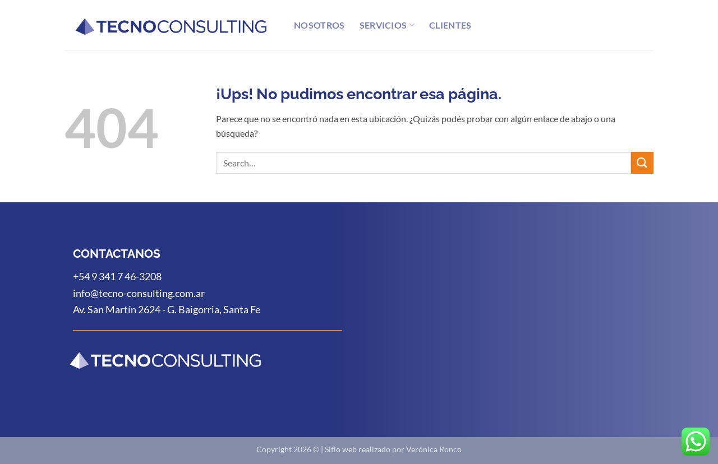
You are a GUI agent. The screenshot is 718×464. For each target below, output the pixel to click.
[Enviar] (642, 163)
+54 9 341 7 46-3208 (117, 276)
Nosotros (319, 25)
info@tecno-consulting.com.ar (139, 293)
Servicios (387, 25)
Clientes (450, 25)
